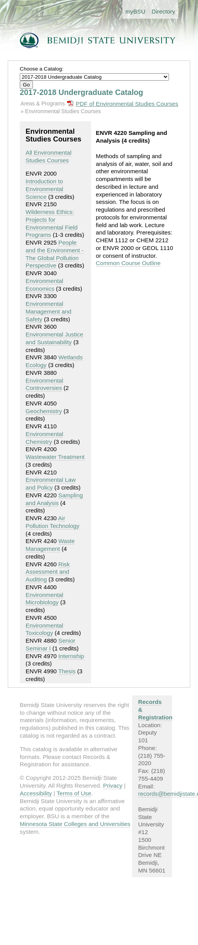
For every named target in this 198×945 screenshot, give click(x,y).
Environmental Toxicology (44, 629)
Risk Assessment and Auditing (48, 572)
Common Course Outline (128, 263)
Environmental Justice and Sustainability (54, 338)
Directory (163, 11)
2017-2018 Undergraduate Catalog (81, 92)
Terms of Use (74, 793)
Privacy (112, 785)
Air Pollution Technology (52, 522)
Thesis (67, 671)
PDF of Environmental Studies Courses (127, 103)
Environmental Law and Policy (51, 483)
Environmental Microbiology (44, 598)
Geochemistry (44, 411)
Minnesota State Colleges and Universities (75, 824)
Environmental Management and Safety (48, 311)
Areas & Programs (43, 103)
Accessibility (36, 793)
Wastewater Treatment (55, 457)
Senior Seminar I (50, 644)
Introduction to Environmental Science (44, 189)
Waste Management (50, 545)
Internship (71, 656)
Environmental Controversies (44, 384)
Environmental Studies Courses (63, 111)
